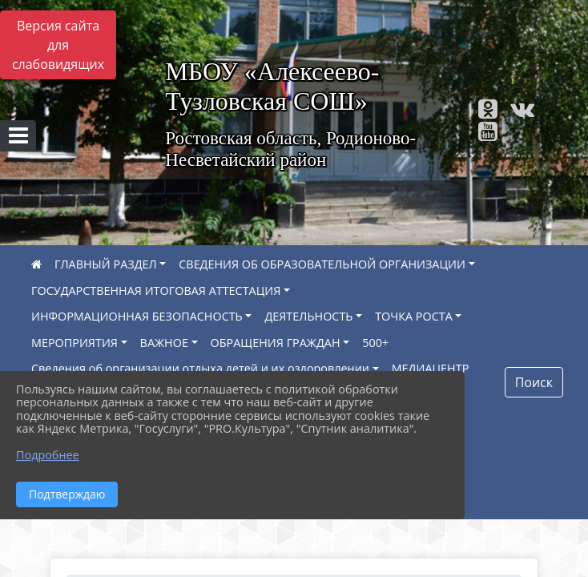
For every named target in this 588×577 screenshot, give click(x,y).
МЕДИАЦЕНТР (430, 368)
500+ (375, 342)
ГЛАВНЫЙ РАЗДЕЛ (105, 264)
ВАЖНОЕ (164, 342)
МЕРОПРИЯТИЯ (74, 342)
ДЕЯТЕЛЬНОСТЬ (308, 316)
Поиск (534, 382)
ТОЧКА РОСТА (414, 316)
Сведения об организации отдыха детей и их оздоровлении (200, 368)
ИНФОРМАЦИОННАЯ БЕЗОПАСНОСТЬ (137, 316)
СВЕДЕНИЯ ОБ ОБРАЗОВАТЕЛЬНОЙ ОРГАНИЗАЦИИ (322, 264)
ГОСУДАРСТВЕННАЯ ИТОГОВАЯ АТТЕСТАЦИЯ (155, 290)
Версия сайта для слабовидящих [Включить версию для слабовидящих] (58, 45)
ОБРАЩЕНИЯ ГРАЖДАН (275, 342)
